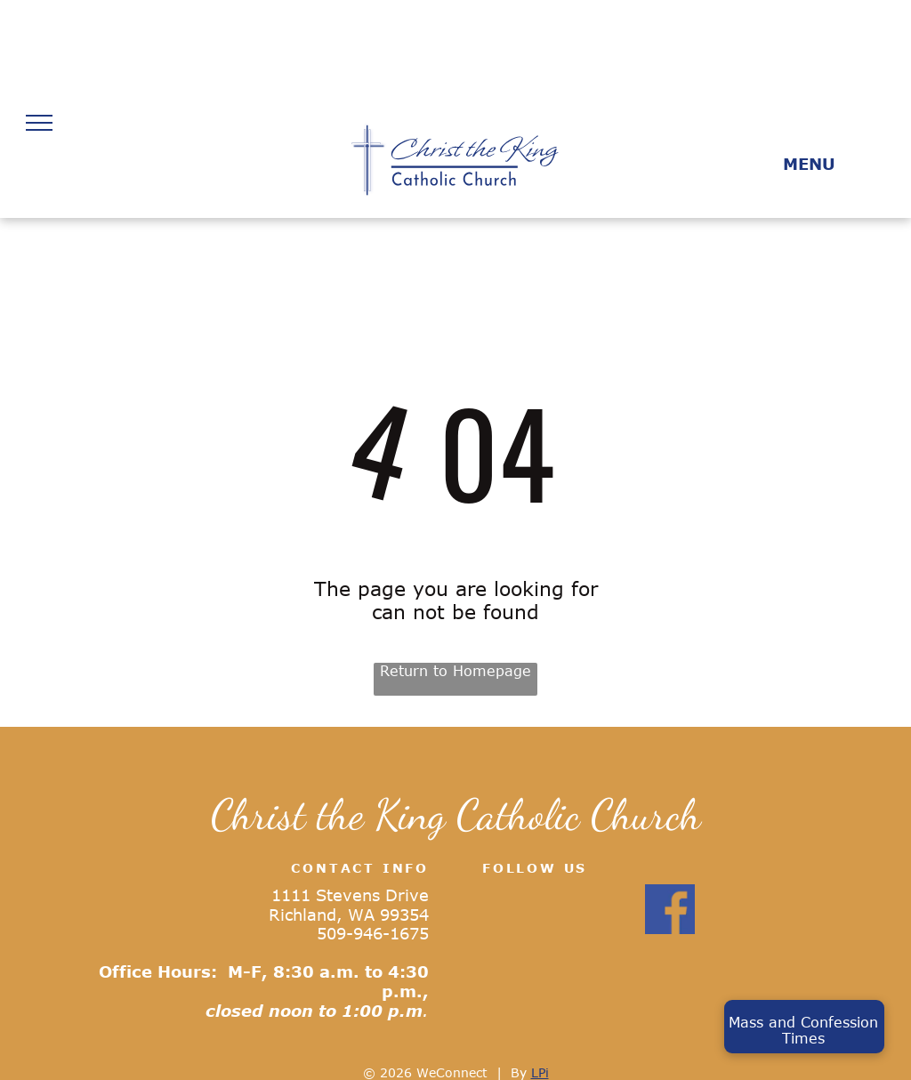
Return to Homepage (455, 671)
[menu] (39, 123)
